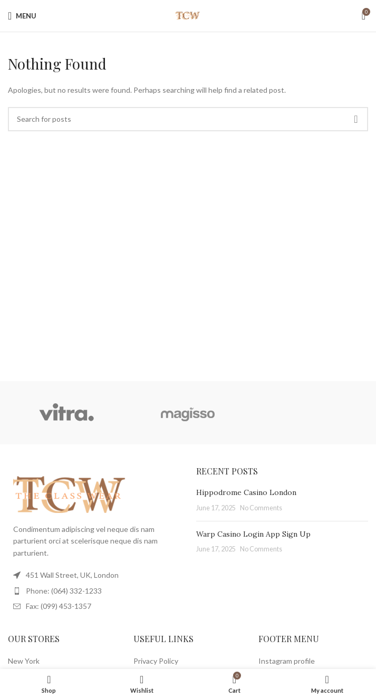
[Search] (188, 119)
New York (24, 660)
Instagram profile (286, 660)
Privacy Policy (155, 660)
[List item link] (94, 591)
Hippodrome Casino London (246, 492)
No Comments (261, 508)
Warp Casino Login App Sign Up (253, 534)
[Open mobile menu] (22, 15)
